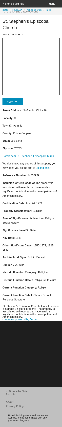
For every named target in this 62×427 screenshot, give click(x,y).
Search (10, 394)
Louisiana (17, 10)
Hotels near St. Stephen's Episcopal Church (28, 156)
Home (5, 10)
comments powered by (20, 319)
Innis (48, 10)
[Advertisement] (31, 354)
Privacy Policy (15, 406)
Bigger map (12, 101)
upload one (42, 167)
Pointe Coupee (34, 10)
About (9, 402)
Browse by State (18, 391)
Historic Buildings (13, 3)
